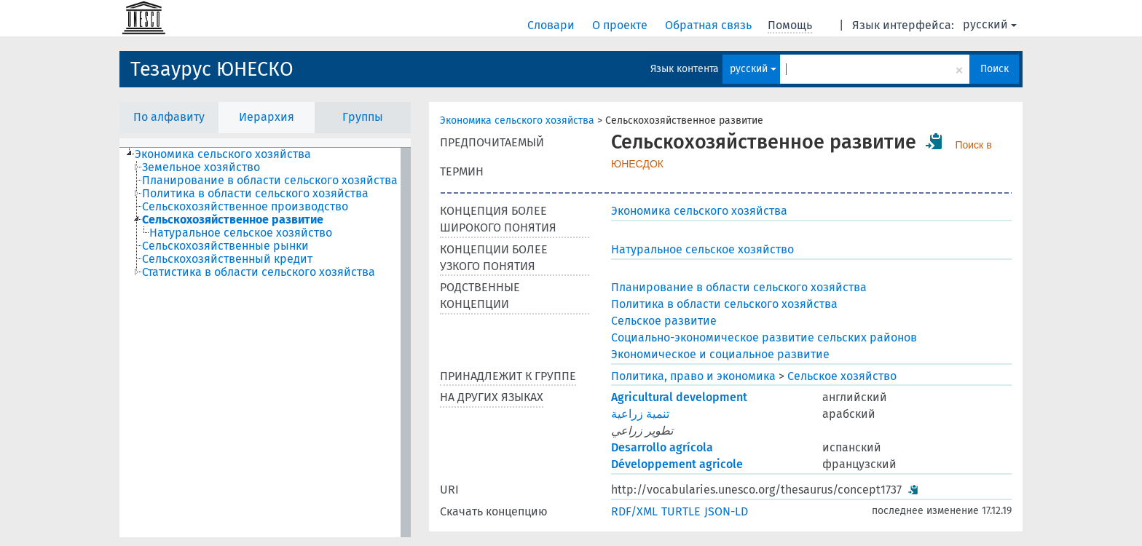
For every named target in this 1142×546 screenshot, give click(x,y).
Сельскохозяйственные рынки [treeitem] (225, 246)
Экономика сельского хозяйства (517, 120)
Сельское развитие (664, 321)
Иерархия (266, 117)
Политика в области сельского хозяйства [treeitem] (255, 193)
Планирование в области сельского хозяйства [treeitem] (270, 180)
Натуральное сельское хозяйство (702, 249)
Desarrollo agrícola (662, 447)
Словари (552, 25)
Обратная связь (710, 25)
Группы (362, 117)
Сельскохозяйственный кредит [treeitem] (227, 259)
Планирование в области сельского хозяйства (739, 287)
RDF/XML (634, 511)
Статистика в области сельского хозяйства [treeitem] (258, 272)
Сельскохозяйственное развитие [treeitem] (232, 219)
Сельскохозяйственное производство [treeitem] (245, 206)
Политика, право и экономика (693, 376)
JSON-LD (726, 511)
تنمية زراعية (640, 414)
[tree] (265, 342)
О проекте (621, 25)
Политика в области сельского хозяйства (724, 304)
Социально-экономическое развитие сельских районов (764, 337)
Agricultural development (679, 397)
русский (990, 24)
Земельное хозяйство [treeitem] (201, 167)
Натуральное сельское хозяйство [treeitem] (240, 233)
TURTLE (681, 511)
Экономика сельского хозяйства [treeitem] (223, 154)
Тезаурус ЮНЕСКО (212, 69)
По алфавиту (169, 117)
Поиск (994, 69)
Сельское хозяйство (842, 376)
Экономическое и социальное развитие (720, 354)
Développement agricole (677, 464)
